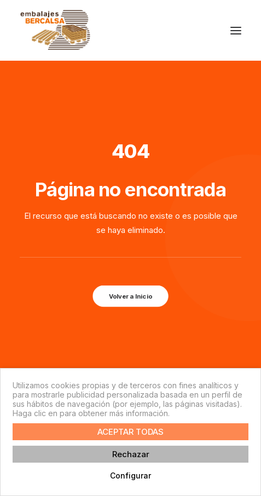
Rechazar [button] (130, 454)
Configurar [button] (130, 475)
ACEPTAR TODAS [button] (130, 432)
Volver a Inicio (130, 296)
